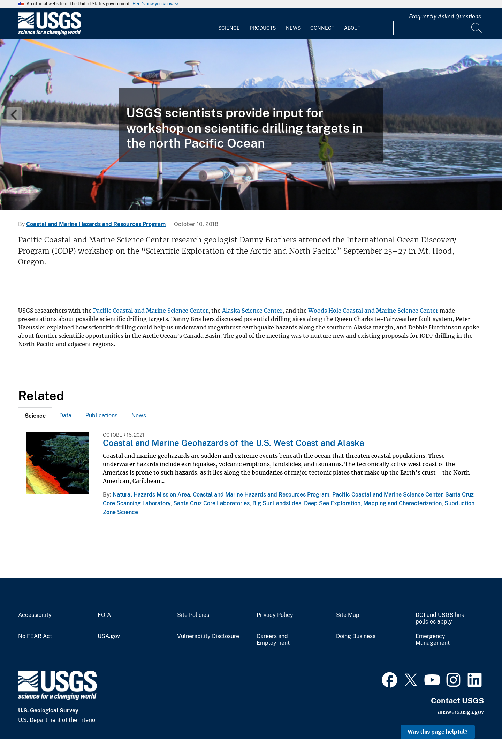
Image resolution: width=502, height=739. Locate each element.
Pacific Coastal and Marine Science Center (150, 310)
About (352, 28)
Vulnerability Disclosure (208, 636)
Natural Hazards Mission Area (151, 494)
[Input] (438, 28)
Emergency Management (433, 639)
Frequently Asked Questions (445, 16)
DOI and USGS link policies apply (440, 618)
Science (229, 28)
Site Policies (193, 615)
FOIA (104, 615)
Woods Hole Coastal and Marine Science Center (373, 310)
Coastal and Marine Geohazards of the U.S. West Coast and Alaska (233, 443)
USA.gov (109, 636)
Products (263, 28)
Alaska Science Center (252, 310)
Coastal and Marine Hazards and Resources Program (96, 224)
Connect (322, 28)
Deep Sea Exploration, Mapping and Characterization (373, 503)
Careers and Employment (273, 639)
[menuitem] (229, 24)
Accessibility (35, 615)
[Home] (49, 33)
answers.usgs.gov (461, 712)
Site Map (347, 615)
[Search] (477, 28)
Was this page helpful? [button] (438, 732)
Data (65, 415)
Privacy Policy (275, 615)
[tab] (35, 415)
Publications (101, 415)
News (293, 28)
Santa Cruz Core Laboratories (211, 503)
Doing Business (355, 636)
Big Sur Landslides (276, 503)
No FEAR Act (35, 636)
